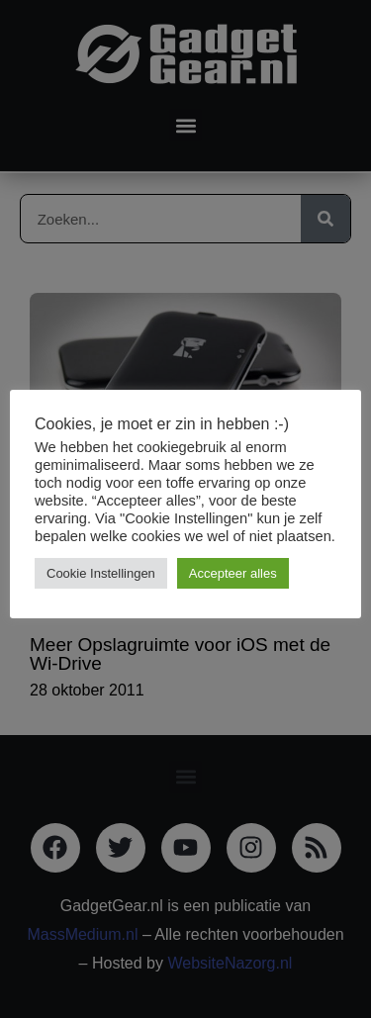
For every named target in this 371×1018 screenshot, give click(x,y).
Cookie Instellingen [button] (100, 573)
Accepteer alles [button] (233, 573)
